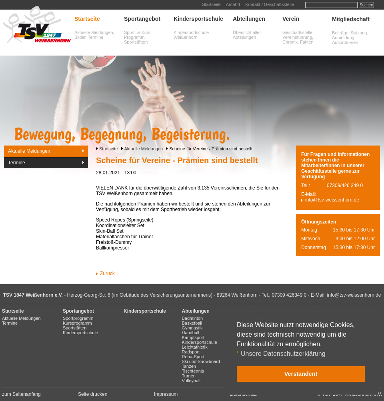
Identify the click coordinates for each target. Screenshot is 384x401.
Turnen (189, 375)
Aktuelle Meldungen (143, 148)
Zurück (107, 273)
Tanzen (189, 366)
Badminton (192, 318)
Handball (190, 332)
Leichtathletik (195, 347)
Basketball (192, 323)
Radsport (191, 351)
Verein (290, 19)
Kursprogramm (77, 323)
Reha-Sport (193, 356)
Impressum (166, 394)
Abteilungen (249, 19)
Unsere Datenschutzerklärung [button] (283, 353)
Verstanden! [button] (300, 374)
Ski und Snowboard (201, 361)
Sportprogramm (78, 318)
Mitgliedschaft (351, 19)
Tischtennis (193, 371)
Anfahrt (233, 4)
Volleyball (191, 380)
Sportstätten (74, 327)
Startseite (211, 4)
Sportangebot (142, 19)
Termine (16, 163)
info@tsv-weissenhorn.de (332, 200)
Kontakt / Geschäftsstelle (269, 4)
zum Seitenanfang (21, 394)
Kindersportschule (198, 19)
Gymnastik (192, 327)
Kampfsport (193, 337)
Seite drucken (92, 394)
